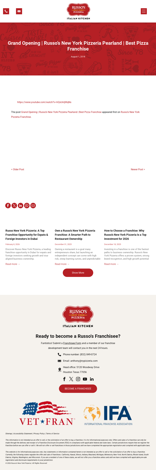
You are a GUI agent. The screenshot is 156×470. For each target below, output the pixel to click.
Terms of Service (52, 434)
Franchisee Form (72, 343)
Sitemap (8, 434)
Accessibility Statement (22, 434)
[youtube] (85, 379)
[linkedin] (92, 379)
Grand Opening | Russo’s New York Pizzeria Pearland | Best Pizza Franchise (61, 112)
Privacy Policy (39, 434)
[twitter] (71, 379)
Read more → (12, 264)
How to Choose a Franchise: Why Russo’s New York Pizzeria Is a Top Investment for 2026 (125, 234)
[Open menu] (144, 11)
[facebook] (64, 379)
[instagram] (78, 379)
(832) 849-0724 (88, 354)
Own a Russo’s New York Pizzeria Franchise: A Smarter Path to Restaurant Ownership (75, 234)
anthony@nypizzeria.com (84, 360)
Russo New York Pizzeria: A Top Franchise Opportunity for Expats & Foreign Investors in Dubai (26, 234)
